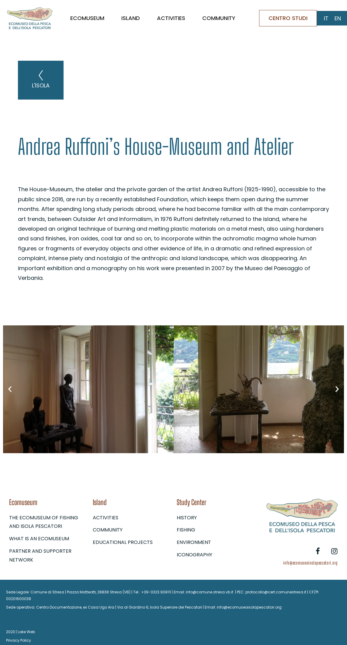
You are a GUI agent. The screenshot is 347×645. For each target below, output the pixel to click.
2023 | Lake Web (20, 631)
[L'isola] (40, 75)
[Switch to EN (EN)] (337, 18)
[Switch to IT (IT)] (326, 18)
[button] (10, 389)
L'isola (41, 85)
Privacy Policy (18, 640)
